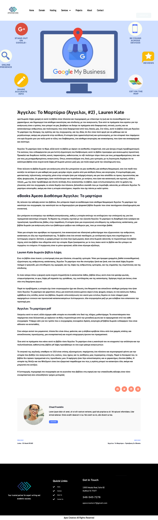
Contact (100, 10)
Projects (79, 10)
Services (66, 10)
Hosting (53, 10)
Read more (53, 421)
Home (31, 10)
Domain (42, 10)
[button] (117, 389)
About (89, 10)
